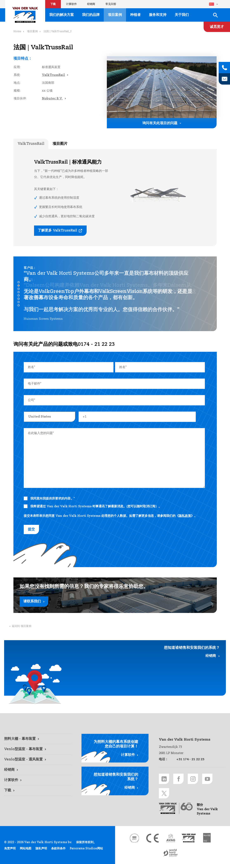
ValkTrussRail (53, 75)
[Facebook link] (178, 779)
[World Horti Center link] (170, 852)
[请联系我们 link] (115, 595)
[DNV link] (134, 838)
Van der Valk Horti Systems (25, 15)
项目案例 (32, 31)
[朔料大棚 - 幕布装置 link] (37, 739)
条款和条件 (58, 848)
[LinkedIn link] (164, 779)
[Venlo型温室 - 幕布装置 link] (37, 749)
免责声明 (10, 848)
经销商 (91, 4)
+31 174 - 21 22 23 (190, 759)
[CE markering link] (152, 838)
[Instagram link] (193, 779)
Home (17, 31)
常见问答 (110, 4)
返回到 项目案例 (21, 626)
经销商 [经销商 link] (210, 656)
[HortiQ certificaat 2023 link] (206, 838)
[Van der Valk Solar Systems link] (188, 838)
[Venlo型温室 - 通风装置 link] (37, 759)
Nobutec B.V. (52, 98)
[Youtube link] (207, 779)
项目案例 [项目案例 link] (115, 15)
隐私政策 (185, 515)
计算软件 (71, 4)
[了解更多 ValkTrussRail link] (60, 230)
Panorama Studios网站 (86, 848)
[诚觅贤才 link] (217, 27)
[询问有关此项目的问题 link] (162, 123)
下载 (53, 4)
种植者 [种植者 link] (135, 15)
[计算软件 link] (37, 780)
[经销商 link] (37, 770)
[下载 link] (37, 790)
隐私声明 (41, 848)
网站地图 (25, 848)
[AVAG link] (170, 838)
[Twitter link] (164, 793)
